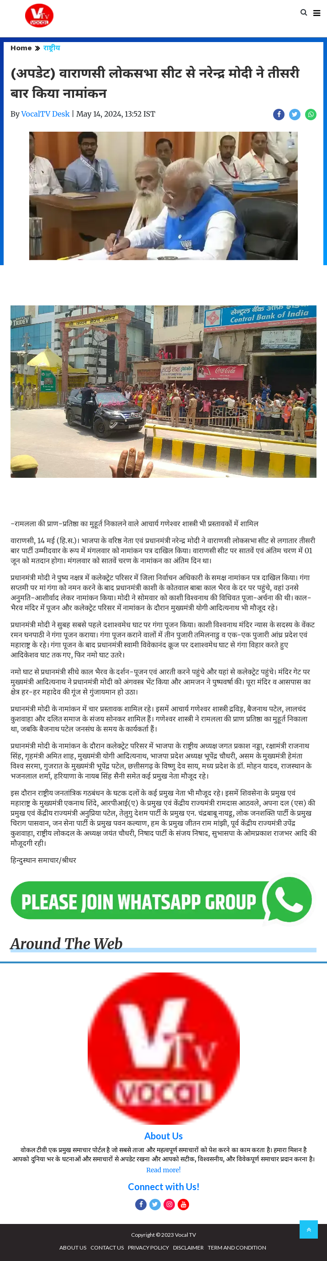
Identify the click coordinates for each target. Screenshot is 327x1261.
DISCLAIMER (188, 1247)
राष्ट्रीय (51, 47)
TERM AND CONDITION (237, 1247)
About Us (163, 1135)
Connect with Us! (164, 1186)
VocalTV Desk (45, 113)
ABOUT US (72, 1247)
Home (21, 47)
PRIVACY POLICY (148, 1247)
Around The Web (67, 944)
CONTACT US (107, 1247)
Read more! (163, 1170)
